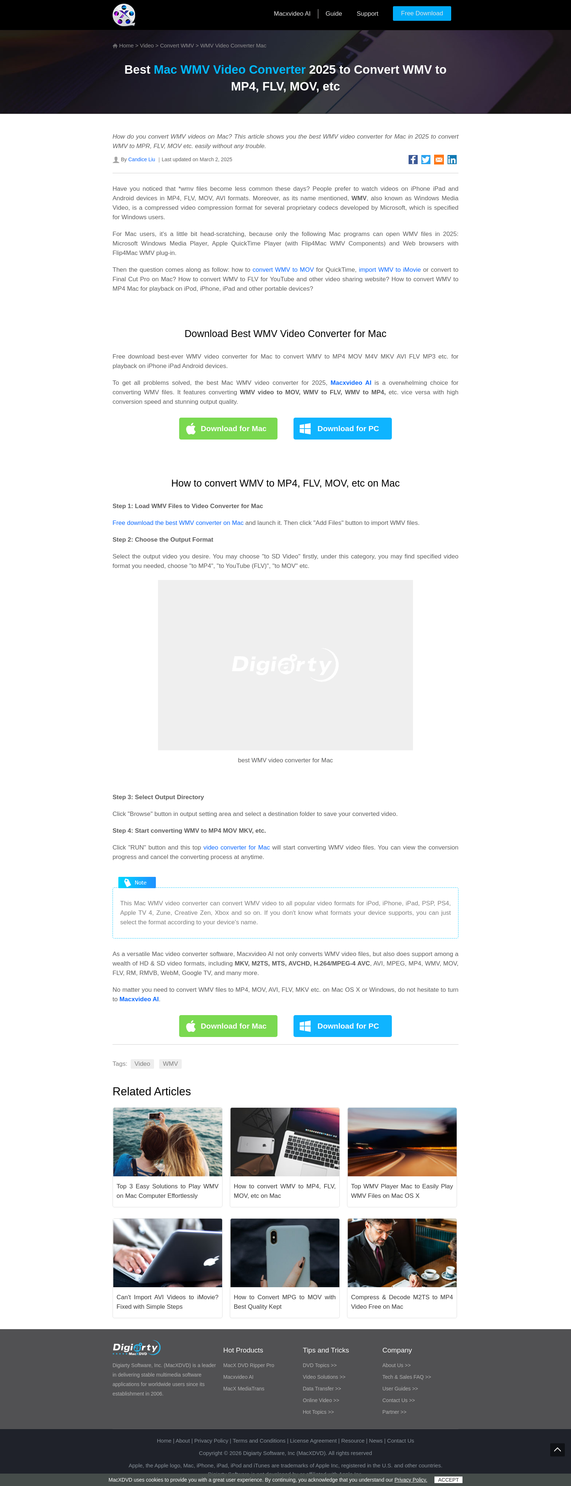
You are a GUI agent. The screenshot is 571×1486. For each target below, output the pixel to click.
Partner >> (394, 1412)
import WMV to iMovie (390, 269)
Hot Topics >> (318, 1412)
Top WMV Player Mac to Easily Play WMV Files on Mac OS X (402, 1191)
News (376, 1440)
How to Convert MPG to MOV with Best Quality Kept (285, 1302)
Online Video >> (321, 1400)
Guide (334, 13)
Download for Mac (234, 428)
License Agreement (313, 1440)
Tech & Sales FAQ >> (406, 1377)
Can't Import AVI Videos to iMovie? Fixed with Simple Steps (167, 1302)
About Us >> (396, 1365)
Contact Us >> (398, 1400)
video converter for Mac (237, 847)
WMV (170, 1063)
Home (126, 45)
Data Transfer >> (322, 1389)
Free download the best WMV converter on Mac (178, 522)
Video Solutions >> (324, 1377)
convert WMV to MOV (283, 269)
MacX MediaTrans (243, 1389)
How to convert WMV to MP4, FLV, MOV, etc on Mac (285, 1191)
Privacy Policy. (410, 1480)
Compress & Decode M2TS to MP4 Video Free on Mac (402, 1302)
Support (367, 13)
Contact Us (400, 1440)
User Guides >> (400, 1389)
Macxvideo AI (292, 13)
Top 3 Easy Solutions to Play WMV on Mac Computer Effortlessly (167, 1191)
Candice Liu (141, 159)
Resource (353, 1440)
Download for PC (348, 428)
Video (147, 45)
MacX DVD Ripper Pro (248, 1365)
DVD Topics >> (320, 1365)
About (183, 1440)
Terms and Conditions (259, 1440)
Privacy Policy (211, 1440)
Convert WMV (177, 45)
